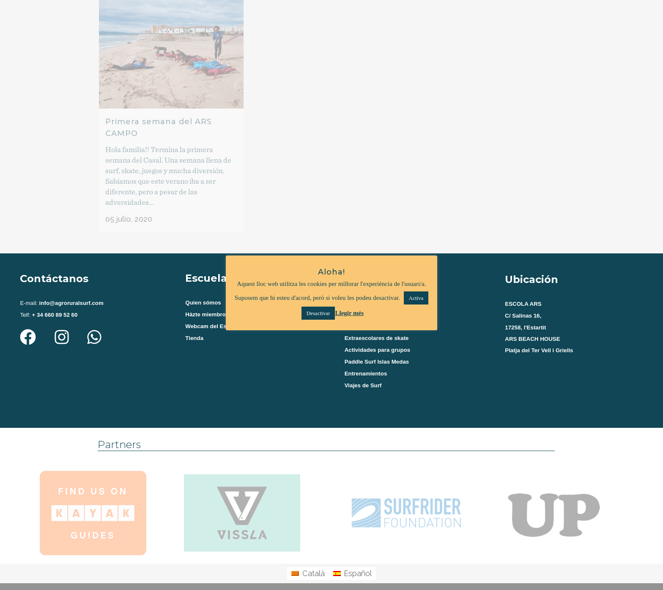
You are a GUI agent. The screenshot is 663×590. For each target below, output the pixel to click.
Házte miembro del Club (217, 306)
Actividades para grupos (378, 343)
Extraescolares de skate (377, 331)
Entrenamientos (366, 367)
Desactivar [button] (318, 313)
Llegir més (349, 313)
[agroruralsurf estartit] (573, 380)
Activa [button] (416, 298)
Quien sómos (203, 294)
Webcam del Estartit (212, 318)
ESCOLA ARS (523, 295)
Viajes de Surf (363, 380)
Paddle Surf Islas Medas (377, 355)
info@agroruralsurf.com (71, 294)
